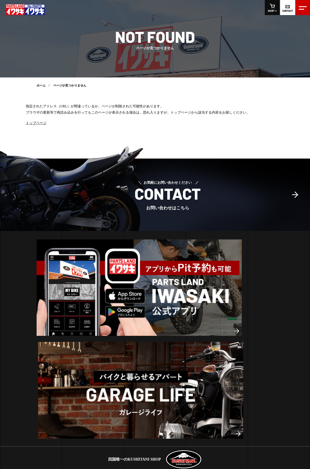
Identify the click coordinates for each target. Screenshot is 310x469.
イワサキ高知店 (142, 386)
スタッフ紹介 (124, 409)
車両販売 (16, 379)
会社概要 (102, 409)
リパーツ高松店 (142, 364)
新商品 (198, 343)
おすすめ (200, 350)
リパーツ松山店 (142, 379)
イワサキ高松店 (142, 357)
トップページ (36, 123)
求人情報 (145, 409)
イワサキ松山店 (142, 371)
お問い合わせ (167, 409)
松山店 (86, 348)
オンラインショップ (198, 409)
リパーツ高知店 (142, 393)
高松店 (74, 348)
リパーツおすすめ (206, 357)
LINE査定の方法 (19, 364)
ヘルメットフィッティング (26, 343)
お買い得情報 (141, 350)
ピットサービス (18, 350)
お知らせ (138, 343)
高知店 (97, 348)
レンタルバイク (18, 357)
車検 (11, 371)
